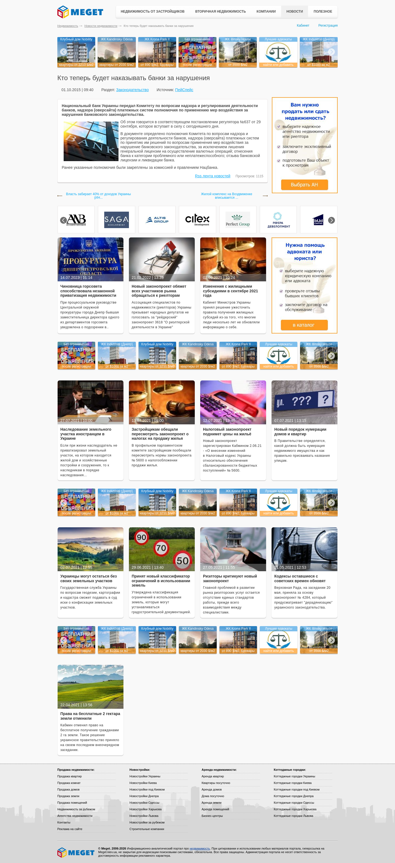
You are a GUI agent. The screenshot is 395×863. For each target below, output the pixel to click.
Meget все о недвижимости (76, 852)
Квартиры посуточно (216, 782)
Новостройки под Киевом (147, 789)
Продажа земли (68, 796)
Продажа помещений (72, 802)
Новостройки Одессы (144, 802)
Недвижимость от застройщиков (153, 11)
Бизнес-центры (212, 815)
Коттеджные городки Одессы (294, 802)
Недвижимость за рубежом (76, 809)
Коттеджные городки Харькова (295, 809)
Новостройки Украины (144, 776)
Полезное (323, 11)
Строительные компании (146, 829)
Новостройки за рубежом (147, 822)
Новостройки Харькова (145, 809)
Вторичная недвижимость (220, 11)
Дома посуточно (213, 796)
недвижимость (200, 848)
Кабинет (303, 25)
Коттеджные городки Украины (294, 776)
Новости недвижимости (100, 25)
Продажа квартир (69, 776)
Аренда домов (212, 789)
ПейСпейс (184, 90)
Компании (266, 11)
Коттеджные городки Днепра (294, 796)
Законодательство (132, 90)
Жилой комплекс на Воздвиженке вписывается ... (226, 196)
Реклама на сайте (69, 829)
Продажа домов (68, 789)
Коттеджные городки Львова (293, 815)
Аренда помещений (215, 809)
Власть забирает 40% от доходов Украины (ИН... (98, 196)
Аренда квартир (213, 776)
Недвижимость (67, 25)
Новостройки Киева (143, 782)
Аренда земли (211, 802)
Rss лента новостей (212, 176)
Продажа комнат (69, 782)
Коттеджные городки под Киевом (297, 789)
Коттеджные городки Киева (293, 782)
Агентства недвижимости (74, 815)
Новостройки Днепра (144, 796)
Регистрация (328, 25)
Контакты (63, 822)
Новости (294, 11)
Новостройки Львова (143, 815)
